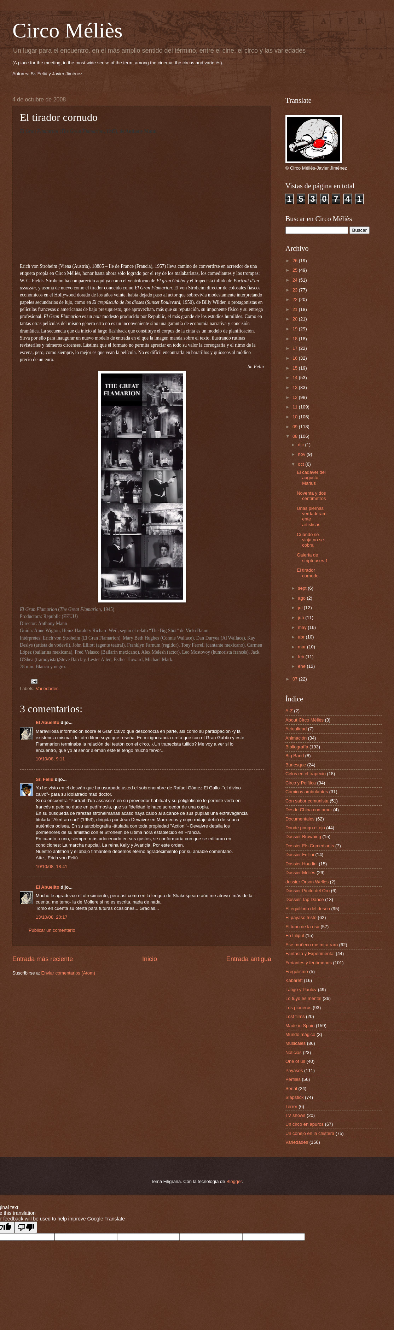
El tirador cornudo (308, 572)
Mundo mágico (300, 1034)
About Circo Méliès (304, 720)
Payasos (294, 1070)
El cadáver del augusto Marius (311, 478)
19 (295, 328)
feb (301, 656)
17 (295, 348)
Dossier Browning (303, 836)
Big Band (294, 755)
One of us (295, 1061)
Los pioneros (298, 1007)
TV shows (295, 1115)
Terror (291, 1106)
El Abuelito (47, 722)
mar (302, 646)
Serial (291, 1088)
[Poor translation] (26, 1227)
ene (302, 666)
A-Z (289, 710)
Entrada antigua (248, 959)
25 (295, 270)
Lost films (295, 1016)
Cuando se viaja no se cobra (310, 540)
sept (303, 588)
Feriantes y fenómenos (308, 962)
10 (295, 416)
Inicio (149, 959)
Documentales (299, 819)
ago (302, 598)
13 (295, 387)
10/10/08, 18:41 (52, 866)
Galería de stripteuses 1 (312, 557)
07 (295, 679)
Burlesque (295, 764)
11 (295, 407)
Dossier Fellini (299, 854)
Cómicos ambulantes (306, 791)
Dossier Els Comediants (309, 845)
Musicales (295, 1043)
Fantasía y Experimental (310, 953)
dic (301, 444)
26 (295, 260)
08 (295, 436)
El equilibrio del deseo (307, 908)
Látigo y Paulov (301, 989)
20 (295, 319)
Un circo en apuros (304, 1124)
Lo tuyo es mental (303, 998)
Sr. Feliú (44, 779)
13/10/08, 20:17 (52, 917)
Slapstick (294, 1097)
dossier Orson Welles (307, 881)
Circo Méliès (67, 30)
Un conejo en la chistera (309, 1133)
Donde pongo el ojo (305, 827)
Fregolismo (296, 971)
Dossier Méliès (300, 872)
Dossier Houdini (301, 863)
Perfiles (293, 1079)
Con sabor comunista (307, 801)
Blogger (234, 1181)
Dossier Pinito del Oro (307, 890)
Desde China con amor (308, 809)
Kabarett (294, 980)
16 (295, 358)
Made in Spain (299, 1025)
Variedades (47, 688)
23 (295, 290)
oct (301, 464)
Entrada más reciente (42, 959)
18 (295, 338)
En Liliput (294, 935)
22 (295, 299)
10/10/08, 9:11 (50, 758)
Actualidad (296, 728)
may (303, 627)
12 (295, 397)
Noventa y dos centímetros (311, 495)
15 (295, 368)
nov (302, 454)
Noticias (293, 1052)
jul (300, 607)
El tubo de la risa (302, 926)
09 (295, 426)
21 (295, 309)
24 (295, 280)
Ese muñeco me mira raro (311, 944)
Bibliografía (296, 746)
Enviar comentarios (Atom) (68, 973)
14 (295, 377)
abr (302, 637)
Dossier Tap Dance (304, 899)
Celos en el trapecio (305, 773)
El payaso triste (301, 917)
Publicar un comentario (52, 930)
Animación (296, 738)
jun (301, 617)
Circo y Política (300, 782)
